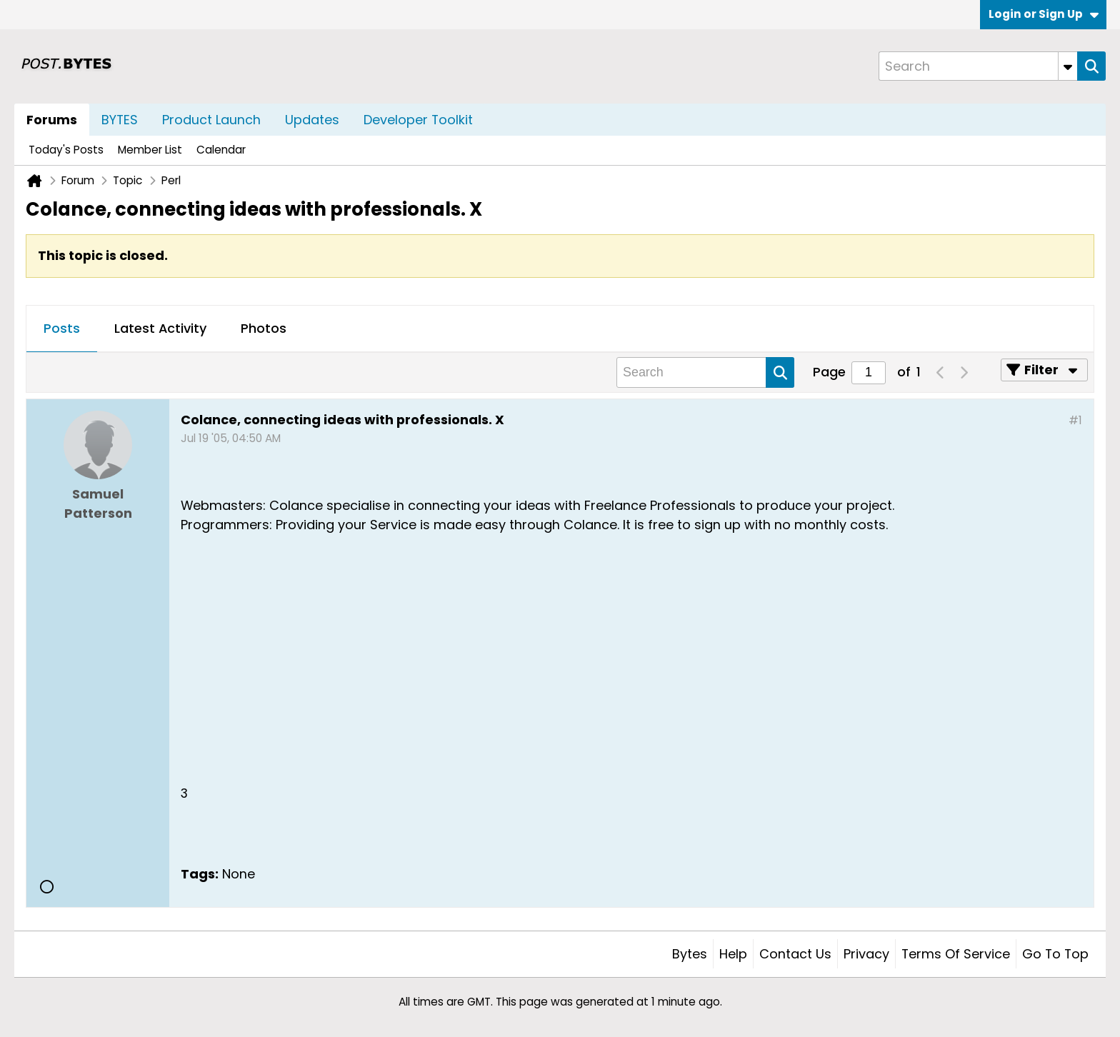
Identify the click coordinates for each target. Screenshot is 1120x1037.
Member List (150, 149)
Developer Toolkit (418, 120)
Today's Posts (66, 149)
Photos (263, 328)
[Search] (978, 66)
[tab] (61, 329)
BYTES (119, 120)
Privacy (866, 954)
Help (733, 954)
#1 (1075, 420)
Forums (51, 120)
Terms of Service (955, 954)
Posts (62, 328)
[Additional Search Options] (1068, 66)
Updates (312, 120)
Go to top (1055, 954)
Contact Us (795, 954)
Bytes (689, 954)
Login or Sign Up (1044, 13)
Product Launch (211, 120)
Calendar (221, 149)
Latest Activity (160, 328)
